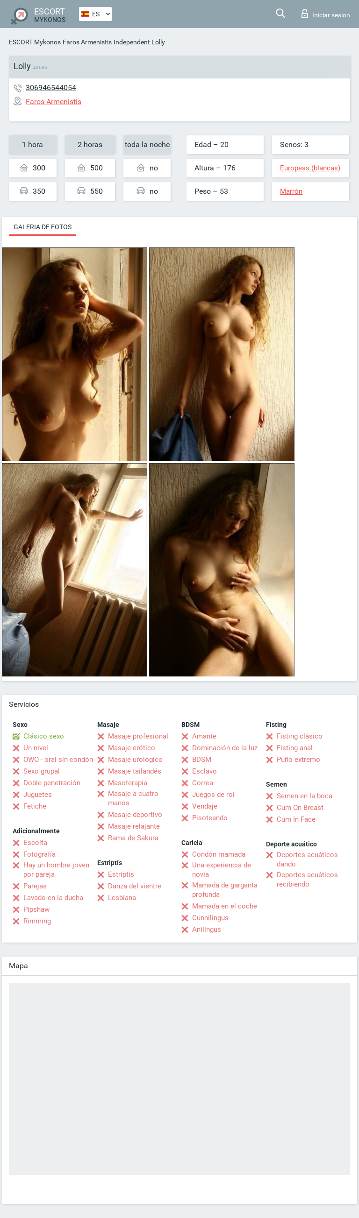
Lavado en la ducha (53, 898)
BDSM (201, 759)
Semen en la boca (304, 796)
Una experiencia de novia (221, 870)
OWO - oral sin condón (58, 759)
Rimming (37, 921)
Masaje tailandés (134, 771)
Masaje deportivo (135, 814)
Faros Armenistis (87, 42)
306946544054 (51, 87)
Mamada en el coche (224, 906)
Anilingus (206, 929)
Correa (202, 783)
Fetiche (34, 806)
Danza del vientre (134, 886)
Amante (204, 736)
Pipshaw (36, 909)
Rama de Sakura (133, 838)
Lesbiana (122, 898)
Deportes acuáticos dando (307, 859)
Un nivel (35, 748)
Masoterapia (127, 783)
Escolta (35, 842)
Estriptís (121, 874)
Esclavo (204, 771)
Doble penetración (51, 783)
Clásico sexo (43, 736)
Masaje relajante (134, 826)
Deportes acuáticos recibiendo (307, 879)
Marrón (291, 191)
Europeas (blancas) (310, 168)
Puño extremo (298, 759)
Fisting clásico (300, 736)
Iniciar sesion (326, 13)
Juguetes (37, 794)
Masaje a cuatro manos (133, 798)
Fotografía (39, 854)
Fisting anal (295, 748)
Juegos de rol (213, 794)
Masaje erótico (131, 748)
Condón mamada (218, 854)
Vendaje (204, 806)
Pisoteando (210, 818)
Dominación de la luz (225, 748)
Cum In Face (296, 819)
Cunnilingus (210, 918)
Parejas (35, 886)
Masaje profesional (138, 736)
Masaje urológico (135, 759)
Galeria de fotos (43, 227)
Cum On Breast (300, 807)
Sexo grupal (41, 771)
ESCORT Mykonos (35, 42)
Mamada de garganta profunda (225, 890)
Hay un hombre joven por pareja (56, 870)
